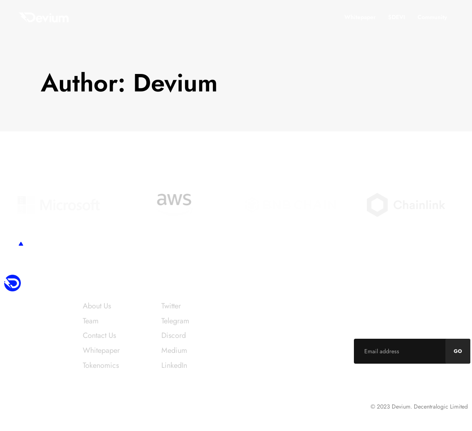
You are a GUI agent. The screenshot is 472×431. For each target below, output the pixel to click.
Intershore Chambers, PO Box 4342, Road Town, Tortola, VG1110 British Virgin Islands (97, 408)
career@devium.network (273, 363)
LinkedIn (174, 365)
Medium (174, 350)
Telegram (175, 320)
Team (91, 320)
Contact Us (99, 335)
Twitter (171, 305)
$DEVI (396, 17)
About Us (97, 305)
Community (432, 17)
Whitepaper (360, 17)
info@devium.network (269, 305)
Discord (173, 335)
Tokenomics (101, 365)
